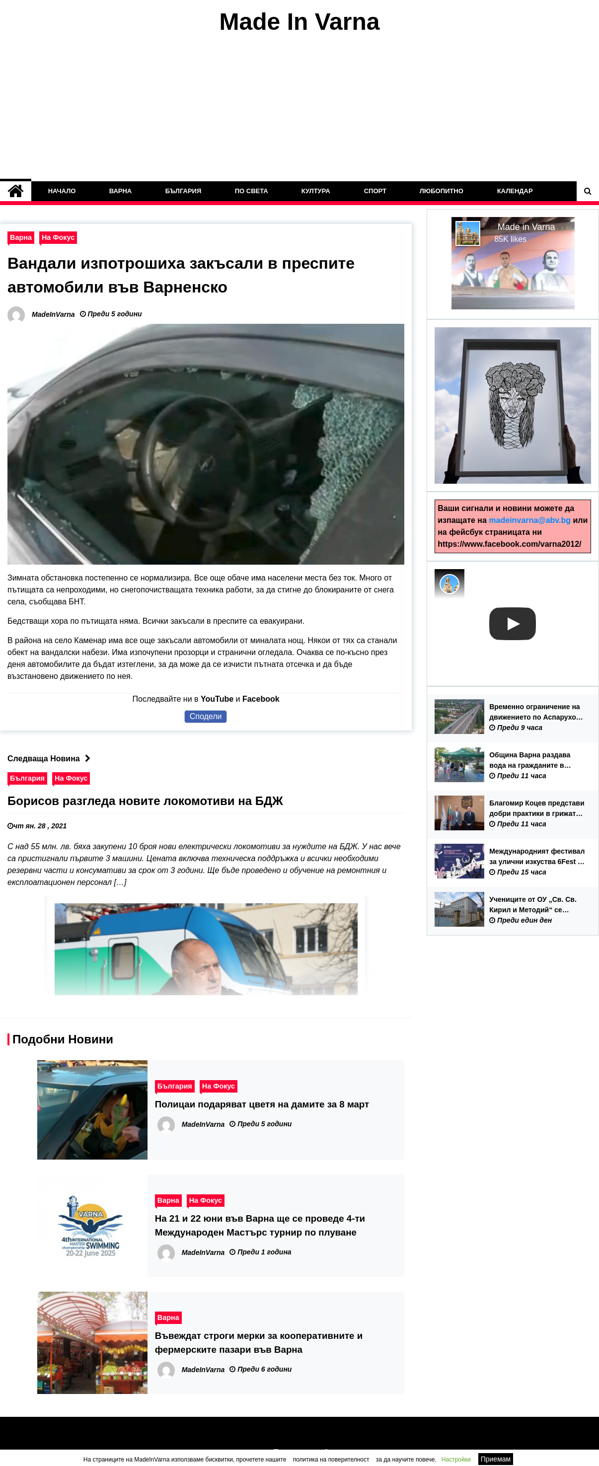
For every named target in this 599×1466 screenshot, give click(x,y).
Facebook (261, 699)
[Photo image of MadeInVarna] (449, 584)
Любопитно (441, 191)
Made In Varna (300, 21)
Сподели (206, 716)
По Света (251, 191)
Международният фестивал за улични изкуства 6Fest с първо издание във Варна (537, 857)
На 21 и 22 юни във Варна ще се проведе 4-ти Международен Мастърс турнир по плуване (260, 1225)
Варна (120, 191)
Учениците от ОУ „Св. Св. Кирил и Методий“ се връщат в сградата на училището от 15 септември (537, 905)
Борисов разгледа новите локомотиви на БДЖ (145, 800)
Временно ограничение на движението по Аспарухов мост (534, 713)
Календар (514, 191)
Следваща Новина (51, 758)
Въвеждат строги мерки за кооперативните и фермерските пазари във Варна (259, 1342)
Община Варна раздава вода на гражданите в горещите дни (529, 761)
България (183, 191)
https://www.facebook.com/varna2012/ (509, 544)
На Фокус (58, 237)
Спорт (375, 191)
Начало (62, 191)
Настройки (456, 1459)
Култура (315, 191)
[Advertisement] (299, 108)
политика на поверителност (331, 1459)
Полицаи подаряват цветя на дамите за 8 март (262, 1104)
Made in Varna (526, 227)
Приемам (496, 1459)
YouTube (217, 699)
